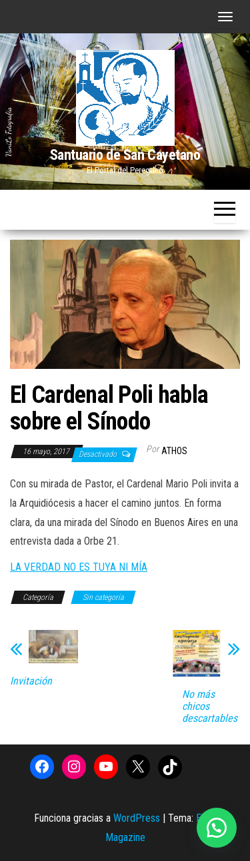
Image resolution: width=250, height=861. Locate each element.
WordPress (136, 818)
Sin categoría (103, 597)
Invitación (31, 681)
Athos (174, 450)
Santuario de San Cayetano (125, 154)
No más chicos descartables (209, 706)
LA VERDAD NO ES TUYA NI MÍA (78, 567)
